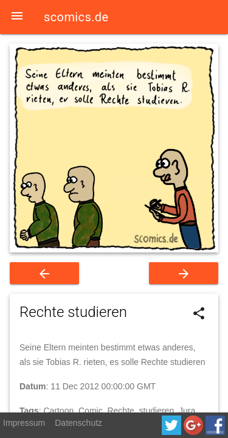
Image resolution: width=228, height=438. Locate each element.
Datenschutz (78, 423)
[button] (17, 17)
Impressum (24, 423)
